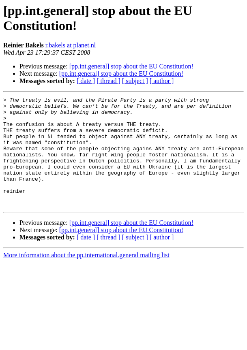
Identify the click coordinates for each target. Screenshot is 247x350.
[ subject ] (135, 80)
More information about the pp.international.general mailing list (86, 276)
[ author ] (162, 80)
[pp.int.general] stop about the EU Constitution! (131, 66)
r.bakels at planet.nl (70, 45)
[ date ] (86, 80)
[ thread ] (108, 80)
